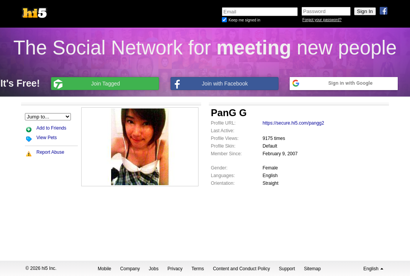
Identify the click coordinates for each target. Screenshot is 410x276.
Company (130, 268)
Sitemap (312, 268)
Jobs (153, 268)
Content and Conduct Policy (241, 268)
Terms (198, 268)
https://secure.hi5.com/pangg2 (293, 123)
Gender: (219, 168)
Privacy (174, 268)
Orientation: (223, 183)
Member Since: (226, 153)
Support (287, 268)
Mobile (104, 268)
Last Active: (222, 130)
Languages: (223, 175)
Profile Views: (224, 138)
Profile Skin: (223, 146)
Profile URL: (223, 123)
